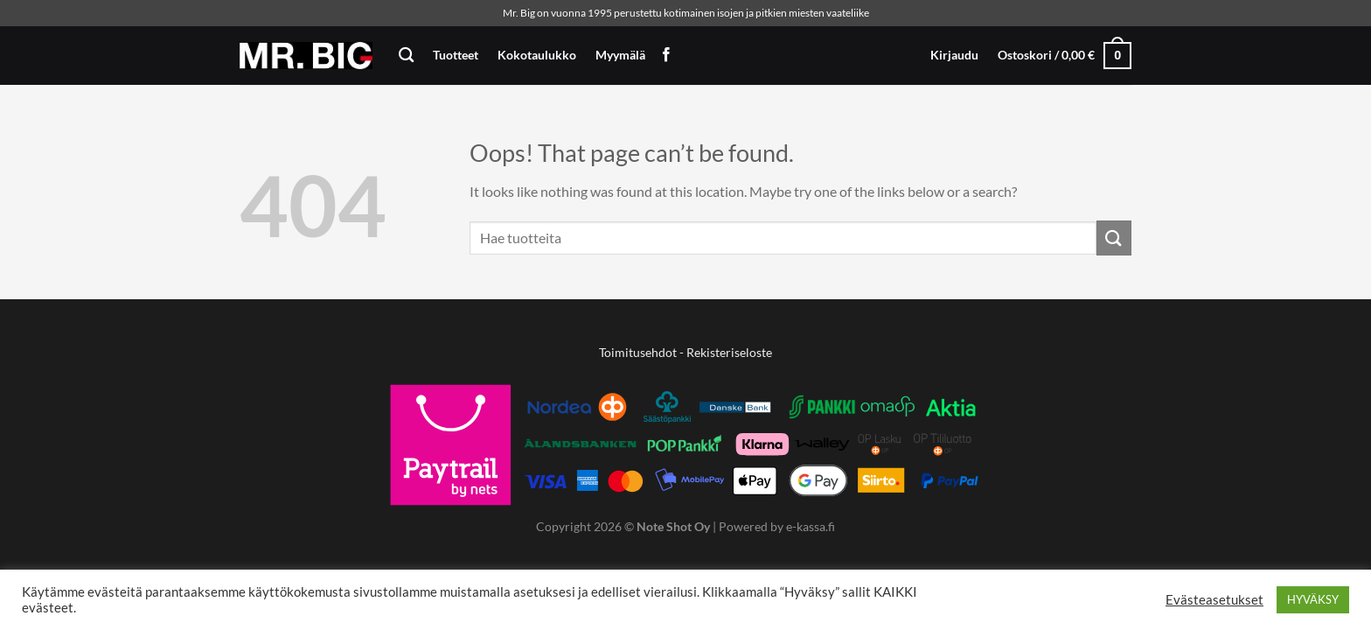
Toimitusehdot (638, 352)
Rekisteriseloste (729, 352)
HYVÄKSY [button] (1313, 599)
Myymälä (620, 54)
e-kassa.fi (810, 526)
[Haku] (406, 56)
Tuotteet (455, 54)
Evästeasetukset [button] (1214, 599)
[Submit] (1113, 237)
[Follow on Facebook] (666, 55)
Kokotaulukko (537, 54)
